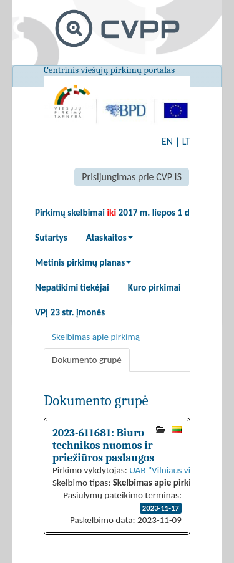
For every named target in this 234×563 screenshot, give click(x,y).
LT (186, 141)
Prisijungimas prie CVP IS (132, 177)
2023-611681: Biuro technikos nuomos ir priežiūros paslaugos (103, 445)
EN (167, 141)
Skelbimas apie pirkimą (96, 336)
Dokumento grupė (87, 359)
